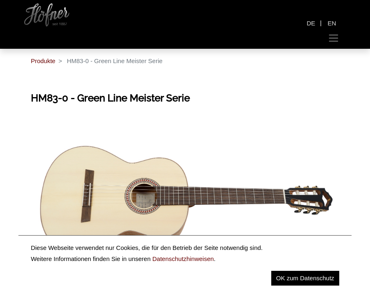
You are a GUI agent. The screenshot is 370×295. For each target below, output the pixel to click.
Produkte (43, 60)
